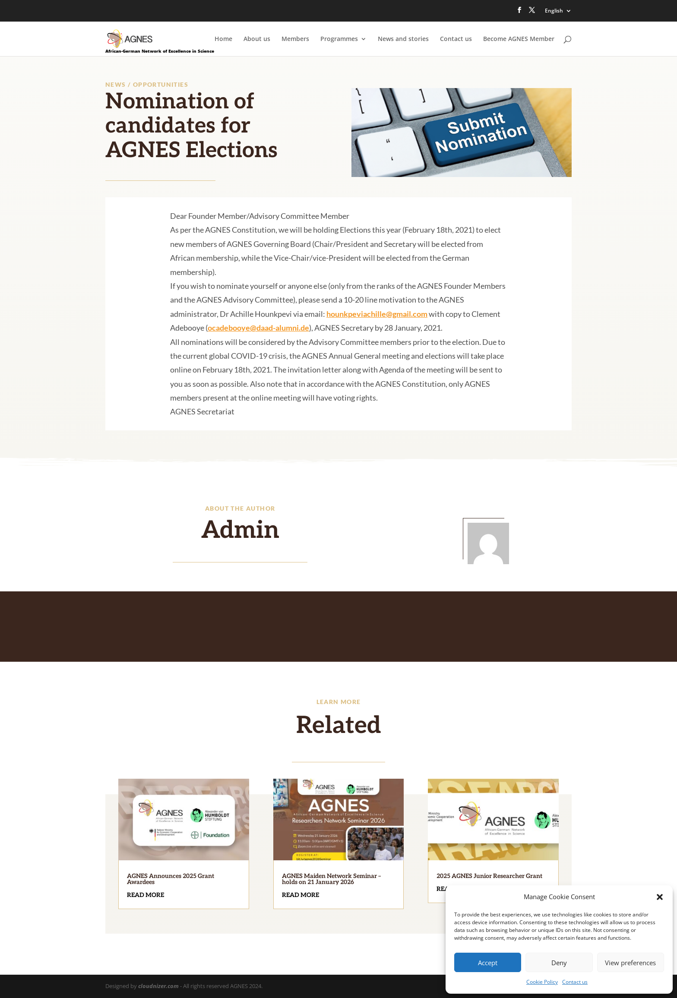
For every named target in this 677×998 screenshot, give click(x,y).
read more (145, 895)
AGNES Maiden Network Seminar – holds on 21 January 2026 (331, 879)
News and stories (403, 39)
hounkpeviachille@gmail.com (376, 314)
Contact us (575, 981)
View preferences (630, 962)
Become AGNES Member (518, 39)
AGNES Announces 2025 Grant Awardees (170, 879)
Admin (240, 530)
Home (223, 39)
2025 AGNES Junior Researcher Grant (489, 876)
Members (295, 39)
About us (257, 39)
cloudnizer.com (158, 986)
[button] (659, 897)
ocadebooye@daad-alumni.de (258, 327)
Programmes (339, 39)
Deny (559, 962)
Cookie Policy (542, 981)
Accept (487, 962)
